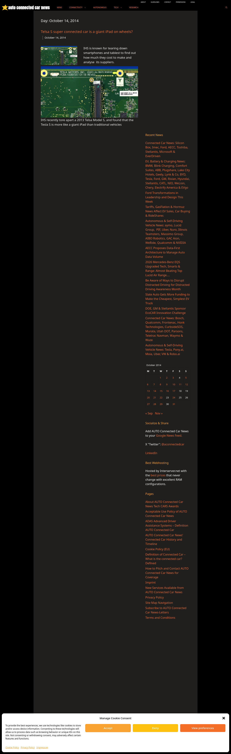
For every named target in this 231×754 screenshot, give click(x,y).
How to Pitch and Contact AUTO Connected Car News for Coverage (167, 572)
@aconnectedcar (172, 444)
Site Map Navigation (159, 603)
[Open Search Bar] (226, 7)
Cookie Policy (12, 747)
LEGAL (193, 2)
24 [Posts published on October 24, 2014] (174, 397)
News (59, 7)
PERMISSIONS (180, 2)
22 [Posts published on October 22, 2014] (161, 397)
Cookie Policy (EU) (157, 549)
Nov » (159, 413)
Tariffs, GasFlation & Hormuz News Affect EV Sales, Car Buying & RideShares (167, 211)
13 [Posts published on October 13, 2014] (148, 391)
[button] (224, 718)
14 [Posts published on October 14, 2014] (154, 391)
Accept (108, 728)
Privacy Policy (28, 747)
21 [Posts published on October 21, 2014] (154, 397)
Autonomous (100, 7)
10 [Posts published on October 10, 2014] (174, 384)
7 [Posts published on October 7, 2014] (154, 384)
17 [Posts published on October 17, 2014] (174, 391)
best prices (158, 475)
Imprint (150, 582)
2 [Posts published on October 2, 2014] (166, 377)
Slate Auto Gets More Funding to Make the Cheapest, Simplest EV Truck (167, 298)
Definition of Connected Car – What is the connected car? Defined (165, 558)
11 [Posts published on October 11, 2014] (180, 384)
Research (133, 7)
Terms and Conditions (160, 618)
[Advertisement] (167, 72)
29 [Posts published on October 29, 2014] (161, 404)
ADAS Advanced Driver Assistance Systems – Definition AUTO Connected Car (166, 525)
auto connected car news (29, 8)
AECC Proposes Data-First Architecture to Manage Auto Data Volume (165, 252)
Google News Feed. (169, 436)
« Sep (149, 413)
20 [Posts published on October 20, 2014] (148, 397)
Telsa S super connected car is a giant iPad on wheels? (87, 31)
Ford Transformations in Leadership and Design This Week (164, 197)
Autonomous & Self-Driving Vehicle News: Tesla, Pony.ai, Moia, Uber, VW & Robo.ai (164, 349)
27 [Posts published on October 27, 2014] (148, 404)
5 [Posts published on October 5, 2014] (186, 377)
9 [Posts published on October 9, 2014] (166, 384)
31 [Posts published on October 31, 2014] (174, 404)
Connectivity (79, 7)
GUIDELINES (155, 2)
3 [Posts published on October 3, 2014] (173, 377)
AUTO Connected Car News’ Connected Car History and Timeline (164, 539)
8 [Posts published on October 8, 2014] (160, 384)
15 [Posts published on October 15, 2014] (161, 391)
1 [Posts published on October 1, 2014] (160, 377)
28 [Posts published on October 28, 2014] (154, 404)
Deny (155, 728)
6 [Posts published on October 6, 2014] (147, 384)
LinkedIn (151, 453)
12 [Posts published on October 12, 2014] (186, 384)
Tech (120, 7)
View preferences (203, 728)
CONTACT (167, 2)
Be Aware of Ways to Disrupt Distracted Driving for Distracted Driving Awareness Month (167, 284)
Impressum (42, 747)
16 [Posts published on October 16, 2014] (167, 391)
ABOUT (143, 2)
